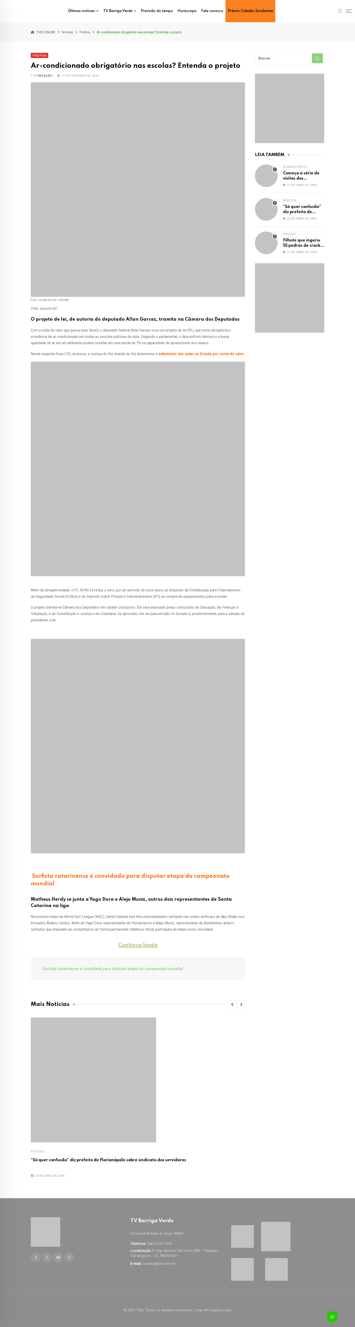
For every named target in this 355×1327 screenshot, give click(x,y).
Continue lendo (138, 944)
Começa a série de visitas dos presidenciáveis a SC (303, 178)
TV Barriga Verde (117, 11)
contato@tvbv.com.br (159, 1263)
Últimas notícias (81, 11)
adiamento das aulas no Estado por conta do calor (201, 353)
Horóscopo (187, 11)
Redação (45, 75)
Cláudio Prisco (295, 166)
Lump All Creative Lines (213, 1310)
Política (37, 1150)
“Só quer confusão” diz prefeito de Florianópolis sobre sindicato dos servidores (108, 1159)
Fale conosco (212, 11)
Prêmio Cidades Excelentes (250, 11)
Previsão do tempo (157, 11)
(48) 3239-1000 (159, 1244)
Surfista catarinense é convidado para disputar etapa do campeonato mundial (112, 968)
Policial (289, 233)
